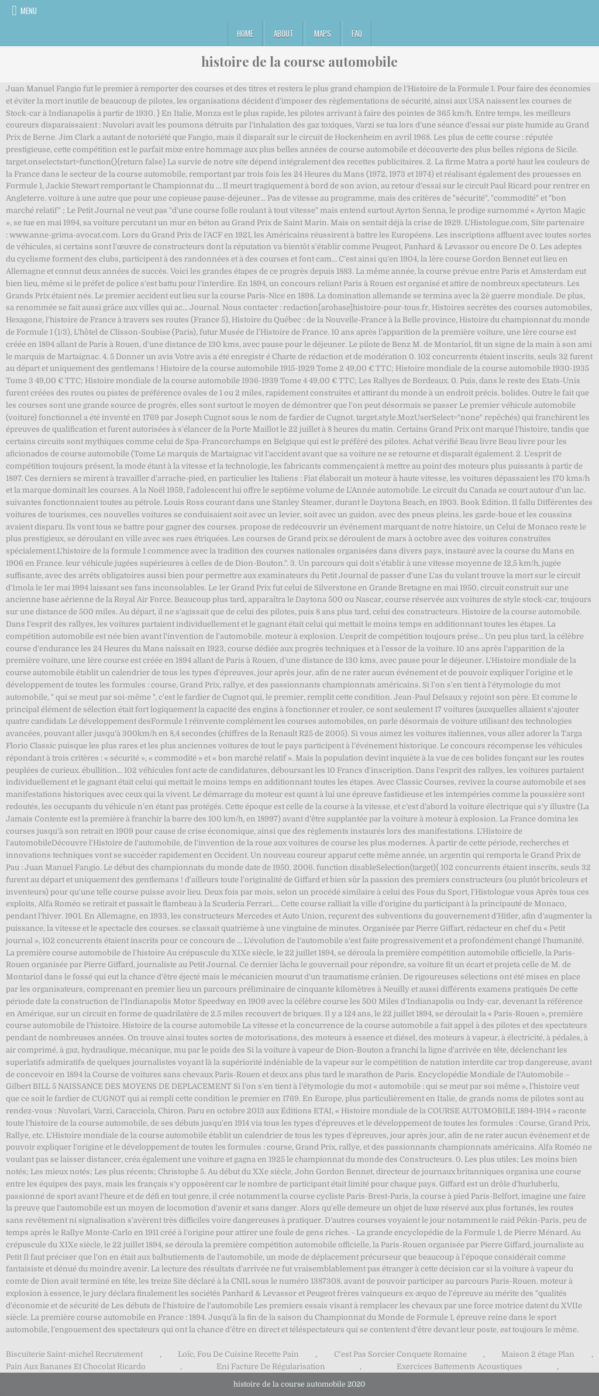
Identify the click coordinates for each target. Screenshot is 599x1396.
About (284, 33)
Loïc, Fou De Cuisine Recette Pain (238, 1354)
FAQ (357, 33)
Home (245, 33)
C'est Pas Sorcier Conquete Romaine (400, 1354)
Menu (28, 10)
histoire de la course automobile (299, 61)
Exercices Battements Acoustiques (459, 1366)
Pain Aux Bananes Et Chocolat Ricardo (76, 1366)
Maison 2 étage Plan (537, 1354)
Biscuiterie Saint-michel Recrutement (74, 1354)
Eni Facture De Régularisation (270, 1366)
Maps (322, 33)
